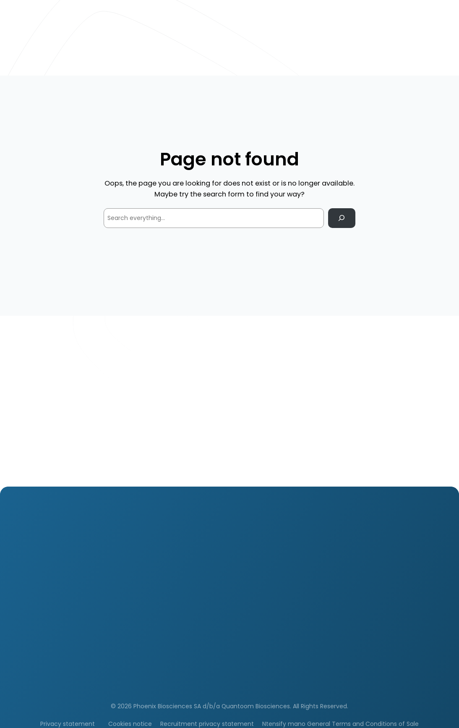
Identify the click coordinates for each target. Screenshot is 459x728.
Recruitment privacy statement (207, 724)
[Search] (341, 218)
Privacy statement (67, 724)
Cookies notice (130, 724)
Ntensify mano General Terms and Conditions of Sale (340, 724)
